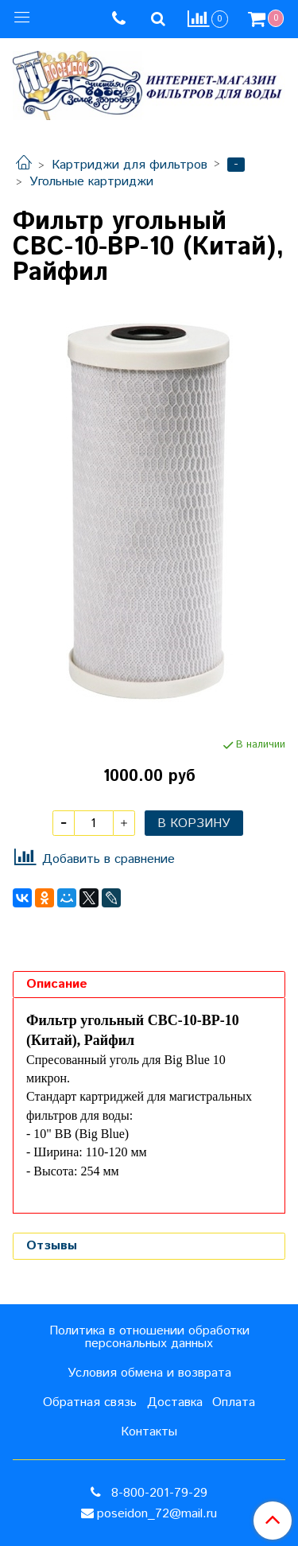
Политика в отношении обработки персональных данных (149, 1337)
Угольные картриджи (91, 182)
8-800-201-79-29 (157, 1493)
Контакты (149, 1432)
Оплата (233, 1402)
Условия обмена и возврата (149, 1373)
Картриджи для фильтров (129, 165)
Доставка (175, 1402)
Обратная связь (90, 1402)
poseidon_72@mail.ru (157, 1514)
